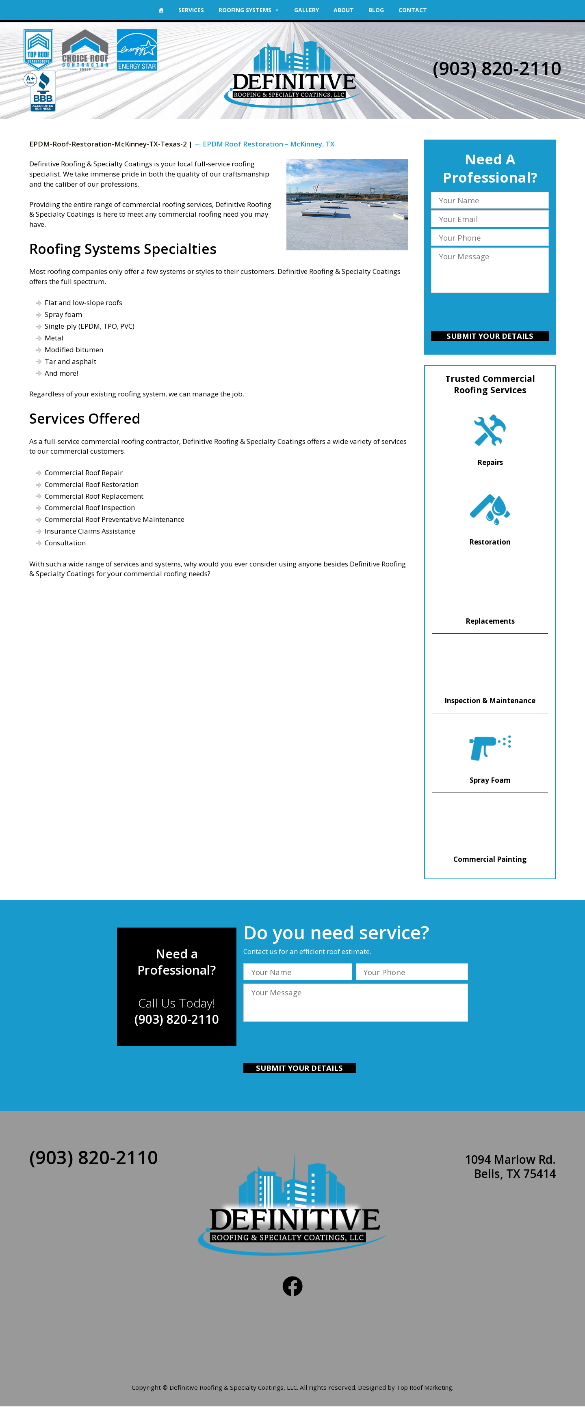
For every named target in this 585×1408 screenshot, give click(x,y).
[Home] (161, 10)
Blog (376, 10)
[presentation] (490, 313)
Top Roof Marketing (424, 1389)
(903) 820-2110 (497, 68)
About (344, 10)
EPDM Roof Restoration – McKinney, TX (265, 144)
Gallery (306, 10)
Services (191, 10)
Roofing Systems (249, 10)
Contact (413, 10)
